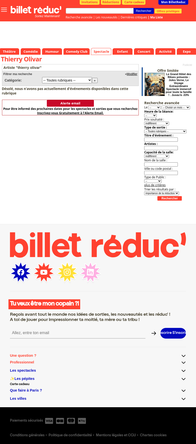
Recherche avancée (79, 17)
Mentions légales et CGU (116, 435)
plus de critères (155, 185)
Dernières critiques (134, 17)
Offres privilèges (168, 10)
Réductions (110, 2)
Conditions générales (27, 435)
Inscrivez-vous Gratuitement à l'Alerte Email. (70, 113)
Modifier (132, 74)
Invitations (89, 2)
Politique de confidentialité (70, 435)
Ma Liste (156, 17)
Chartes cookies (153, 435)
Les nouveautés (106, 17)
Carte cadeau (134, 2)
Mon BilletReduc (173, 2)
